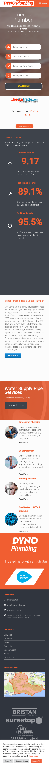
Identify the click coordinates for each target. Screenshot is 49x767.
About (6, 642)
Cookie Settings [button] (22, 761)
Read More (13, 355)
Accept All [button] (36, 761)
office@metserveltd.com (16, 605)
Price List (8, 646)
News (6, 653)
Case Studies (10, 650)
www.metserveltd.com (15, 610)
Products (8, 638)
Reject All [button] (8, 761)
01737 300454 (12, 600)
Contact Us (9, 657)
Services (8, 635)
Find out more (16, 405)
